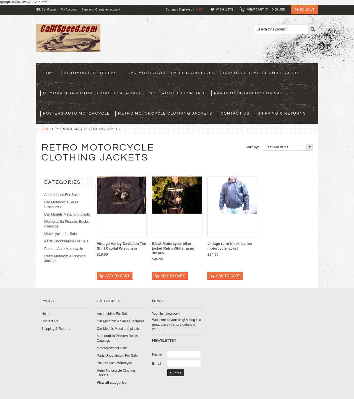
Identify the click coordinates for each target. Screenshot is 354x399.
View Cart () (266, 9)
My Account (69, 9)
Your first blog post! (165, 313)
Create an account (107, 9)
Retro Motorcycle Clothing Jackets (165, 113)
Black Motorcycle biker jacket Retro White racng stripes (173, 248)
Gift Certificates (46, 9)
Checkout (304, 9)
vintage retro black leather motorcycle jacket (229, 246)
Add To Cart (117, 276)
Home (46, 129)
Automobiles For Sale (91, 73)
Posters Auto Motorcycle (76, 113)
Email (156, 363)
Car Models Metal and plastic (260, 73)
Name (157, 354)
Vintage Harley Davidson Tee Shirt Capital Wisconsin (121, 246)
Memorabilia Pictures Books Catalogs (91, 93)
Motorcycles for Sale (177, 93)
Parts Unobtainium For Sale (249, 93)
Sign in (86, 9)
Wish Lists (224, 9)
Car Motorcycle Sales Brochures (171, 73)
